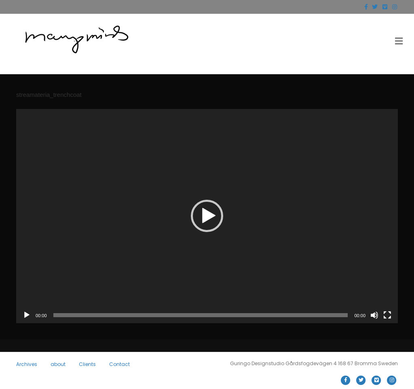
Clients (87, 364)
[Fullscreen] (387, 315)
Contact (119, 364)
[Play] (27, 315)
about (58, 364)
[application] (207, 216)
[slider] (200, 315)
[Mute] (374, 315)
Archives (26, 364)
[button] (207, 216)
